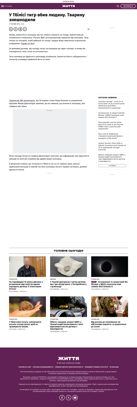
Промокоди (114, 367)
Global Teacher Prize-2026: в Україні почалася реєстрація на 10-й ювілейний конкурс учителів (112, 146)
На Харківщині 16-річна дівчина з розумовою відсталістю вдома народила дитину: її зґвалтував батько (26, 285)
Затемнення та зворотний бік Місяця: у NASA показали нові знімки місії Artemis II (111, 115)
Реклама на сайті (25, 367)
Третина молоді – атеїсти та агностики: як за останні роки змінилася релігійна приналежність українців (111, 104)
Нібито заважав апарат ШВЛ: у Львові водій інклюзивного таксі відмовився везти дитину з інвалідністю (111, 158)
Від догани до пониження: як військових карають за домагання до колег (108, 324)
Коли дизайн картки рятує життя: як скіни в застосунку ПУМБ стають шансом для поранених (110, 125)
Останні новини (107, 97)
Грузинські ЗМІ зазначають (22, 100)
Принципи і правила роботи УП (96, 367)
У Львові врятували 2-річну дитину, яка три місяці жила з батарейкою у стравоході (68, 284)
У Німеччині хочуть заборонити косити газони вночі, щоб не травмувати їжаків (25, 324)
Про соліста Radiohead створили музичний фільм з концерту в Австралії (110, 136)
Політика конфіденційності (43, 367)
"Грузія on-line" (27, 43)
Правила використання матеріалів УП (69, 367)
